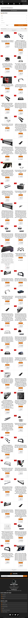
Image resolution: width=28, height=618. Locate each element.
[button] (12, 570)
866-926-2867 (14, 584)
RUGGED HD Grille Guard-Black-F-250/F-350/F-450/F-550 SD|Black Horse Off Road (21, 424)
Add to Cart (7, 409)
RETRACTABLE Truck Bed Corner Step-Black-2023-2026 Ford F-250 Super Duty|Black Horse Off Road (21, 469)
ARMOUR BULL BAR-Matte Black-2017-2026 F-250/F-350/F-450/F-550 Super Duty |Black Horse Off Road (21, 446)
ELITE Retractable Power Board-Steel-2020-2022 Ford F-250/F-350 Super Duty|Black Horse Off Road (7, 511)
